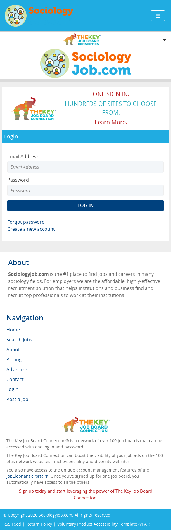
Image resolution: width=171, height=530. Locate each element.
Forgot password (26, 222)
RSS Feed (12, 524)
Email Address (23, 156)
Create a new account (31, 229)
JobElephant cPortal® (27, 476)
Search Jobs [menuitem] (19, 339)
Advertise (16, 369)
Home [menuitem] (13, 329)
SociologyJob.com (55, 515)
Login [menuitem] (12, 389)
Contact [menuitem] (15, 379)
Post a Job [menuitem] (17, 399)
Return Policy (39, 524)
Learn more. (111, 122)
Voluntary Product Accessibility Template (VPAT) (103, 524)
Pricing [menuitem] (14, 359)
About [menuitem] (13, 349)
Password (18, 180)
